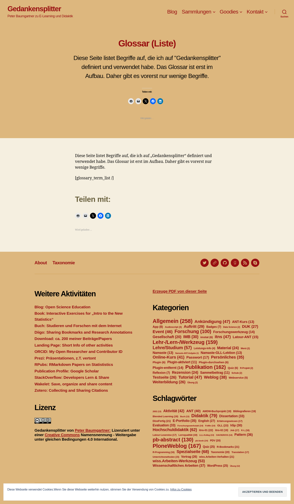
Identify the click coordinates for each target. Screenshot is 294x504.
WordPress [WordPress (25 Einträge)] (217, 465)
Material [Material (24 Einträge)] (228, 348)
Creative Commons (62, 435)
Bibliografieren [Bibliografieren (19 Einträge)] (244, 411)
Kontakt (255, 12)
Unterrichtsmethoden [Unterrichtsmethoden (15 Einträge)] (166, 457)
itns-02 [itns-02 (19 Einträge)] (221, 430)
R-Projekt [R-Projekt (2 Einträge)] (246, 368)
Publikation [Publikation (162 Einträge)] (205, 367)
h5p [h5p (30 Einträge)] (236, 425)
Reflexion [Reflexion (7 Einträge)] (161, 372)
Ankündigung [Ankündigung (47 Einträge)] (212, 321)
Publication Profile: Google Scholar (66, 371)
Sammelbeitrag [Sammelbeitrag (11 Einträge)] (215, 372)
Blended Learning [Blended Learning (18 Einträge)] (165, 416)
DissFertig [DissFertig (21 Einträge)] (162, 420)
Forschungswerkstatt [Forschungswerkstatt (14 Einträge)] (190, 425)
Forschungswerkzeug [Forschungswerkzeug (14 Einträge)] (234, 332)
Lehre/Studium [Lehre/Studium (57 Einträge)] (172, 347)
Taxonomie (63, 262)
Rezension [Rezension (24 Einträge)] (185, 372)
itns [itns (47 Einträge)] (223, 336)
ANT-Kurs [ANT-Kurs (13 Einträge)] (243, 322)
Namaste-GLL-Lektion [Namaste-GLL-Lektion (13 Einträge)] (221, 353)
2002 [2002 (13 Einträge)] (157, 411)
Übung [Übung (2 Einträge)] (193, 382)
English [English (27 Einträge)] (206, 420)
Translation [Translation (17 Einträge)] (240, 452)
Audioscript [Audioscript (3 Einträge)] (173, 327)
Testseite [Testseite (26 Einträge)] (164, 377)
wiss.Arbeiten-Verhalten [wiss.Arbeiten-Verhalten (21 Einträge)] (216, 456)
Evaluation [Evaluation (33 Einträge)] (164, 425)
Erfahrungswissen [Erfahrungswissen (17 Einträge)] (229, 421)
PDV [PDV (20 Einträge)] (215, 440)
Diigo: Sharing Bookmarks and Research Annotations (83, 332)
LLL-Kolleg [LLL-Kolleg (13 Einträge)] (206, 435)
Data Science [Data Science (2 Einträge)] (231, 327)
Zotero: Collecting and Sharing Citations (71, 390)
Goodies (229, 12)
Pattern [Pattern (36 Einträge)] (243, 435)
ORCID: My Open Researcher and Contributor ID (78, 351)
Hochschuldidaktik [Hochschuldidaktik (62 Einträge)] (175, 429)
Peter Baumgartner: (93, 430)
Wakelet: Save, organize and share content (73, 384)
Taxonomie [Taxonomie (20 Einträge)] (220, 452)
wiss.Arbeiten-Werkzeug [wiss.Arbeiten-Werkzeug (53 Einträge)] (179, 461)
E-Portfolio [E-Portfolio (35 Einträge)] (184, 421)
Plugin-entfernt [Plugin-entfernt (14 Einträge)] (168, 368)
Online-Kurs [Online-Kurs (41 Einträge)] (168, 357)
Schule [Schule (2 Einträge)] (237, 373)
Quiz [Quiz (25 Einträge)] (209, 446)
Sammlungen (196, 12)
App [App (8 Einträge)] (158, 326)
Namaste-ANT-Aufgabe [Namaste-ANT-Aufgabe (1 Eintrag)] (187, 353)
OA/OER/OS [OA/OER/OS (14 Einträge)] (224, 435)
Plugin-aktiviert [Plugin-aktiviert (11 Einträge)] (182, 362)
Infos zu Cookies (181, 489)
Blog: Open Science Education (62, 307)
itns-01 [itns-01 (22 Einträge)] (206, 430)
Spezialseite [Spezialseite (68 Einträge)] (192, 451)
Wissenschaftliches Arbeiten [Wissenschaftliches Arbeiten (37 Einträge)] (179, 465)
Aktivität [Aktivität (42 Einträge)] (173, 411)
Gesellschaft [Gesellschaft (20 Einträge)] (167, 337)
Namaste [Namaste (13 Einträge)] (163, 353)
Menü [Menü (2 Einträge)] (245, 348)
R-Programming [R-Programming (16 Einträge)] (164, 452)
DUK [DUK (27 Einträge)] (250, 326)
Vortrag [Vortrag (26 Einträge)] (189, 456)
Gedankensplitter (34, 8)
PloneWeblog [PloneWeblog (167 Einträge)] (177, 446)
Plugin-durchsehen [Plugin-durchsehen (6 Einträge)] (213, 362)
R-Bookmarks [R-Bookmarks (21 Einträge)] (228, 446)
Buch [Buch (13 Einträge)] (184, 416)
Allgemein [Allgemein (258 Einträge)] (173, 321)
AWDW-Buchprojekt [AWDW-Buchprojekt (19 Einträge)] (216, 411)
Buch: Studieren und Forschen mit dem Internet (78, 326)
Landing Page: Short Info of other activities (73, 345)
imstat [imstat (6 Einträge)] (206, 337)
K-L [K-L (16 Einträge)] (245, 430)
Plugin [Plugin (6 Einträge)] (159, 362)
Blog (172, 12)
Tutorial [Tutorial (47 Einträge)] (190, 377)
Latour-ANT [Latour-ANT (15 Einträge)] (245, 337)
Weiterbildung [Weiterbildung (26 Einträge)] (169, 382)
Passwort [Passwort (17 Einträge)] (197, 357)
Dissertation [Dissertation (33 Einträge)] (231, 416)
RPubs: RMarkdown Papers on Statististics (73, 364)
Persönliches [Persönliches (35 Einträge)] (227, 357)
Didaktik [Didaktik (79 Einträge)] (204, 415)
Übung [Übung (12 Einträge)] (235, 466)
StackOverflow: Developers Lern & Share (71, 377)
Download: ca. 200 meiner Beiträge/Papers (73, 338)
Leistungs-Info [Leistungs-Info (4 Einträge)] (204, 348)
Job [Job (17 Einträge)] (234, 430)
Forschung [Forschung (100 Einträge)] (193, 331)
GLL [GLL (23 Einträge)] (222, 425)
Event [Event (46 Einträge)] (162, 331)
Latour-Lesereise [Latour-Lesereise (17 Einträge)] (164, 435)
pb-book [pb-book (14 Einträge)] (201, 440)
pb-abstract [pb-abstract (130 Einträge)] (173, 440)
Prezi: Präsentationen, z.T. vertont (65, 358)
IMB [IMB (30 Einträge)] (190, 337)
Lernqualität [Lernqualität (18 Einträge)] (187, 435)
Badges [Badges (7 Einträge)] (213, 326)
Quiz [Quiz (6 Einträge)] (233, 367)
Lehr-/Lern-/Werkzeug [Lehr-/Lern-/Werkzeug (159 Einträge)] (185, 342)
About (40, 262)
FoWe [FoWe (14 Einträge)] (210, 425)
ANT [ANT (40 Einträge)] (193, 411)
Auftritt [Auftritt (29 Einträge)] (194, 326)
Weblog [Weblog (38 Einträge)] (215, 377)
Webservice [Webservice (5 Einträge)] (238, 377)
